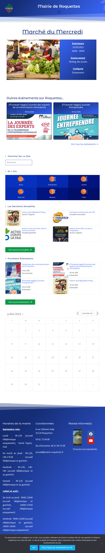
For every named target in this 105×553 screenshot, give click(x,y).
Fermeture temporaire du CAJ (82, 212)
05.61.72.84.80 (43, 439)
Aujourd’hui (87, 313)
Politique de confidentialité (57, 548)
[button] (20, 249)
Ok (34, 548)
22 (12, 371)
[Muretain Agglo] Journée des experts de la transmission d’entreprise (29, 122)
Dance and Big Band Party (33, 212)
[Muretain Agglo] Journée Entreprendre (75, 132)
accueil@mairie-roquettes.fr (49, 452)
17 (39, 357)
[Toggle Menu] (59, 12)
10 (39, 344)
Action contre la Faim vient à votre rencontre (34, 230)
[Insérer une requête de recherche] (18, 162)
